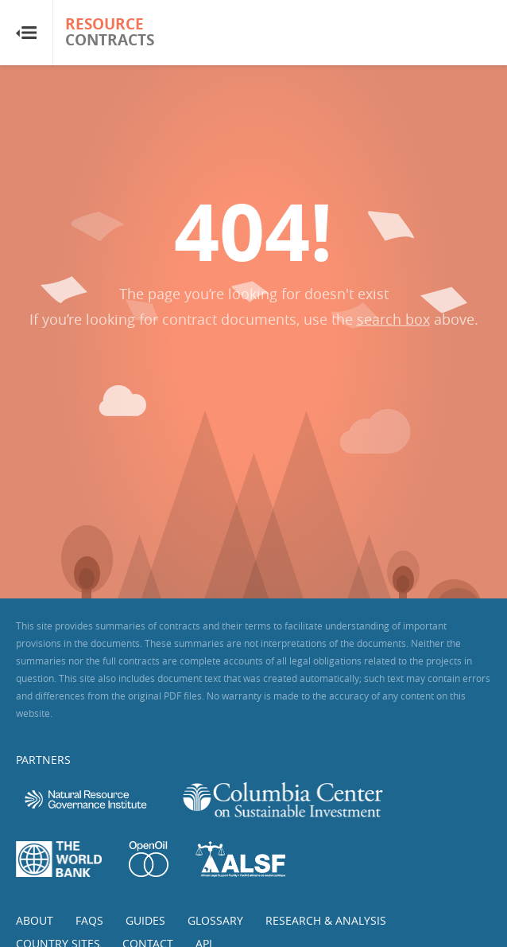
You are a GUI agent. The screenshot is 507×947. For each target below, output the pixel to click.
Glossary (215, 920)
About (34, 920)
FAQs (89, 920)
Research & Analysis (325, 920)
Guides (145, 920)
